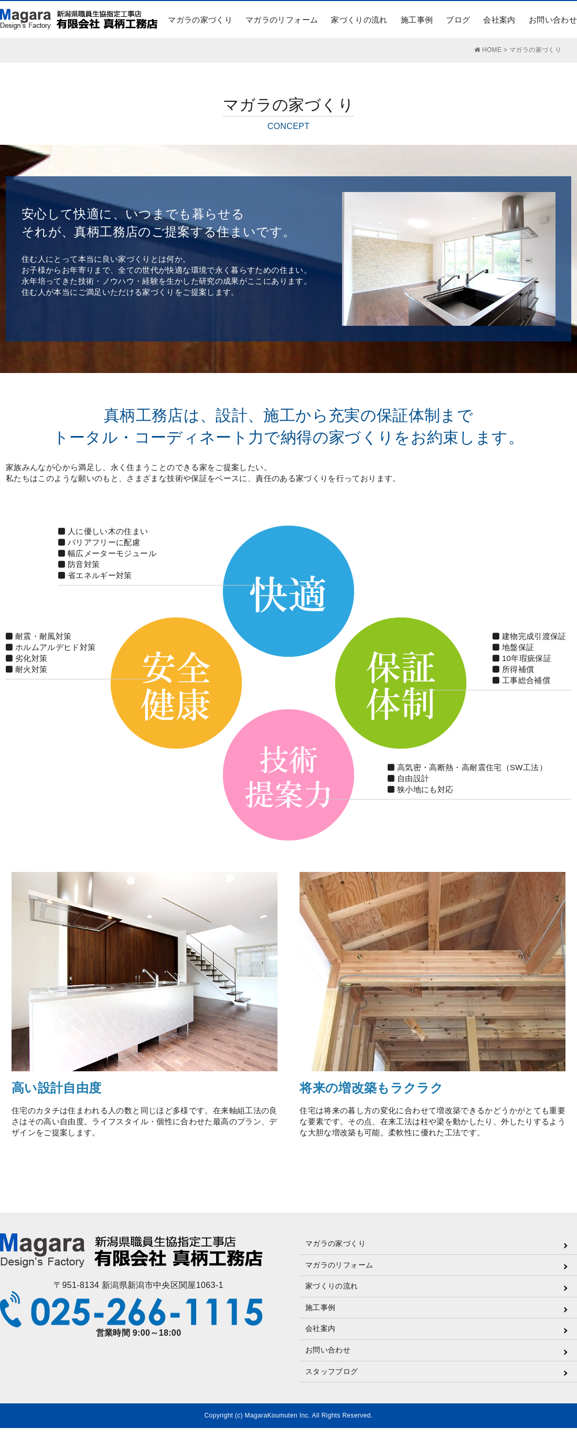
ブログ (458, 19)
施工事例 (417, 19)
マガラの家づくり (200, 19)
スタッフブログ (331, 1371)
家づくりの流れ (359, 19)
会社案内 (499, 19)
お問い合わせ (553, 19)
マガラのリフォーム (281, 19)
